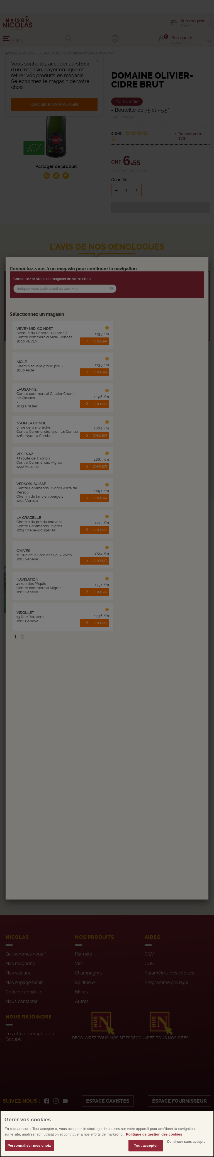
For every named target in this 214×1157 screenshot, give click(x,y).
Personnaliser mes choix (29, 1148)
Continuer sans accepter (187, 1144)
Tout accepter (146, 1148)
